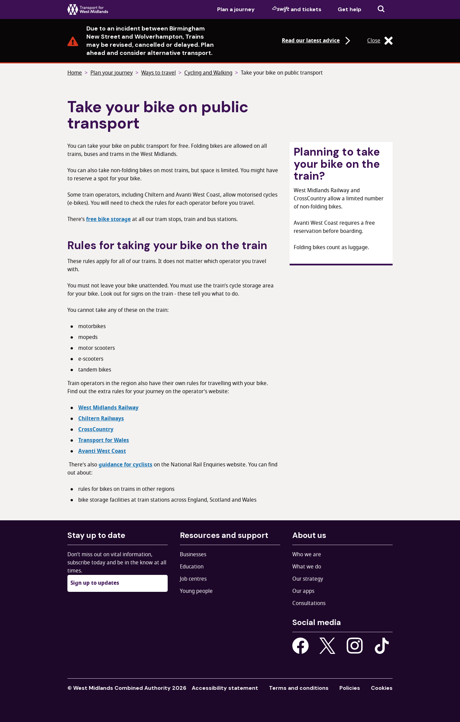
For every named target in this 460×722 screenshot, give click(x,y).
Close (380, 41)
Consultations (309, 603)
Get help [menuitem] (349, 9)
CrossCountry (95, 429)
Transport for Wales (103, 440)
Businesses (193, 554)
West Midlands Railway (108, 408)
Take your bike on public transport (282, 73)
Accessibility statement (225, 687)
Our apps (303, 591)
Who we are (306, 554)
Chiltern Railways (101, 419)
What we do (306, 567)
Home (74, 73)
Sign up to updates (94, 583)
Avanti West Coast (102, 451)
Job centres (193, 579)
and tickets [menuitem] (296, 9)
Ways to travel (158, 73)
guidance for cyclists (125, 465)
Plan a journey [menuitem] (236, 9)
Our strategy (307, 579)
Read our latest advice (317, 41)
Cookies (382, 687)
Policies (349, 687)
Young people (196, 591)
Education (192, 567)
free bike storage (108, 219)
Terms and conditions (299, 687)
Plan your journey (111, 73)
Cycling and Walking (208, 73)
